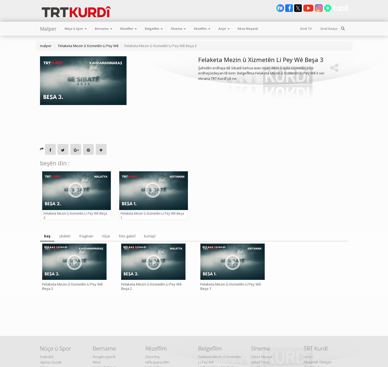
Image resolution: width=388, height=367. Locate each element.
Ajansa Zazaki (51, 362)
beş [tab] (47, 236)
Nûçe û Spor (76, 29)
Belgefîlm (154, 29)
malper (46, 45)
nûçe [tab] (106, 236)
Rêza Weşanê (248, 29)
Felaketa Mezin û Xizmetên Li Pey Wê (88, 45)
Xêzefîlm (202, 29)
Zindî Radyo (329, 29)
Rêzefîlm (128, 29)
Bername (103, 29)
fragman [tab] (86, 236)
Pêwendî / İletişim (317, 362)
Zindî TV (306, 29)
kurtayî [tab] (149, 236)
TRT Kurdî (316, 348)
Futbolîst (47, 356)
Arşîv (224, 29)
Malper (48, 28)
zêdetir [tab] (65, 236)
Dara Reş (152, 356)
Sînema (178, 29)
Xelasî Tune (260, 362)
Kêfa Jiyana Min (157, 362)
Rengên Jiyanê (104, 356)
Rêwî (96, 362)
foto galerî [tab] (127, 236)
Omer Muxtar (261, 356)
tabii (308, 356)
